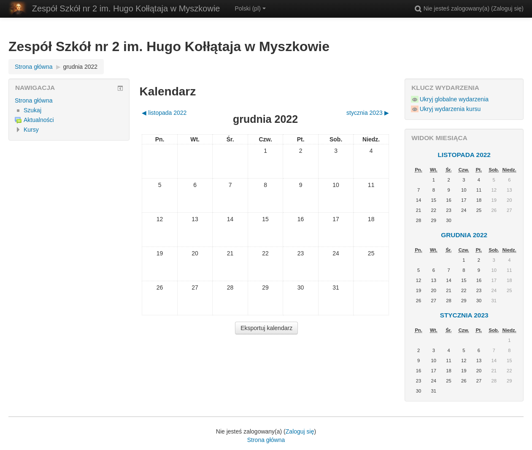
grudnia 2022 (80, 66)
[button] (418, 8)
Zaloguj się (507, 8)
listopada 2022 (463, 154)
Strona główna (34, 100)
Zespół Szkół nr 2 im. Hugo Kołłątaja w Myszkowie (126, 8)
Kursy (31, 129)
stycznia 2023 (464, 315)
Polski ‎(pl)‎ (250, 8)
